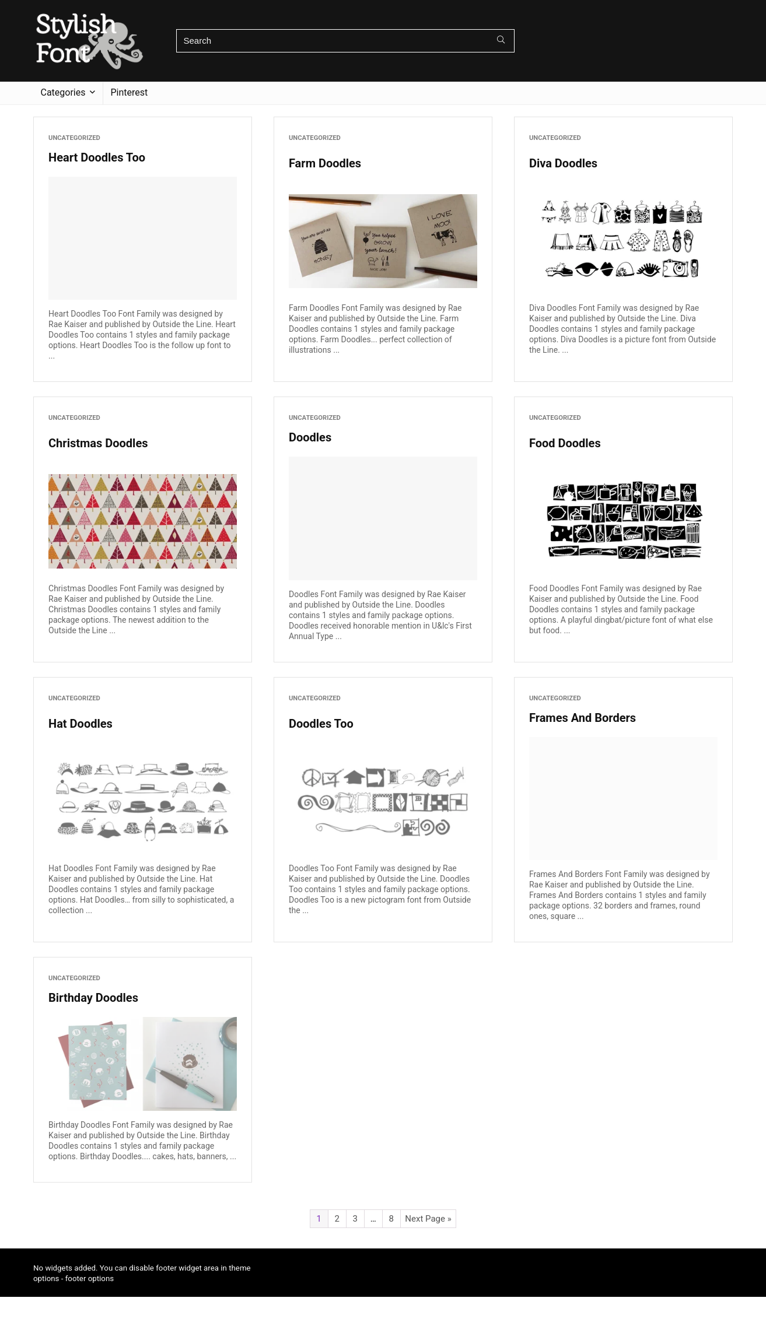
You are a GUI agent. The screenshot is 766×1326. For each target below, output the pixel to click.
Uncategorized (74, 138)
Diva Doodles (563, 163)
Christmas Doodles (98, 443)
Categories (63, 92)
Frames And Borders (582, 718)
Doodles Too (321, 724)
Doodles (310, 437)
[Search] (501, 41)
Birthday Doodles (93, 998)
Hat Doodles (80, 724)
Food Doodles (565, 443)
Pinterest (129, 92)
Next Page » (428, 1218)
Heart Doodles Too (96, 157)
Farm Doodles (325, 163)
